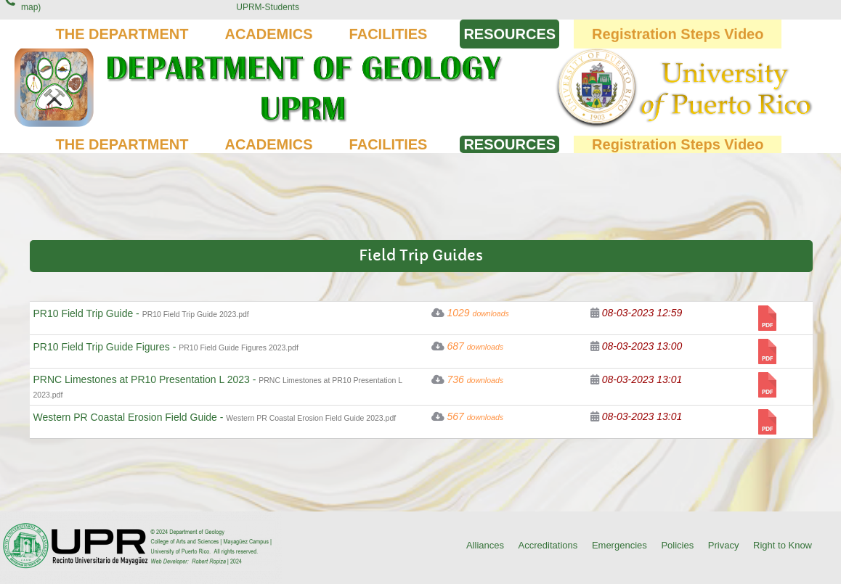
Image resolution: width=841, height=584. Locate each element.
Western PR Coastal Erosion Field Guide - (215, 417)
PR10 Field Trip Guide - (141, 313)
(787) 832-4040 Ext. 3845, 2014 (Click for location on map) (115, 18)
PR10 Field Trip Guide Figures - (165, 347)
